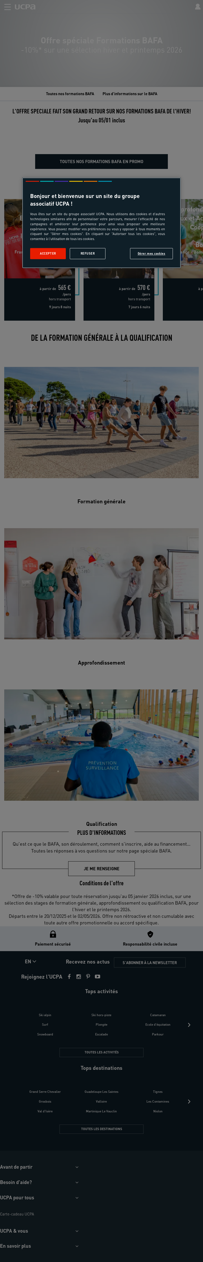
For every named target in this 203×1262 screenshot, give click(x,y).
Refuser (88, 254)
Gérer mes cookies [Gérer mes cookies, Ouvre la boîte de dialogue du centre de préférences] (151, 254)
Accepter (48, 254)
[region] (101, 222)
